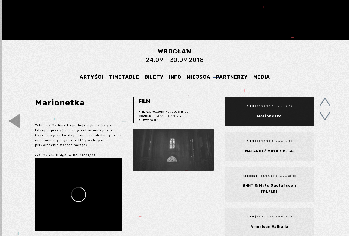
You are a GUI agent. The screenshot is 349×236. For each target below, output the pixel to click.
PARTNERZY (232, 77)
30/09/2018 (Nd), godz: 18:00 (163, 112)
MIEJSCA (198, 77)
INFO (175, 77)
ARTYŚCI (91, 77)
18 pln (149, 121)
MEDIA (261, 77)
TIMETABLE (124, 77)
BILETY (154, 77)
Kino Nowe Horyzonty (160, 116)
